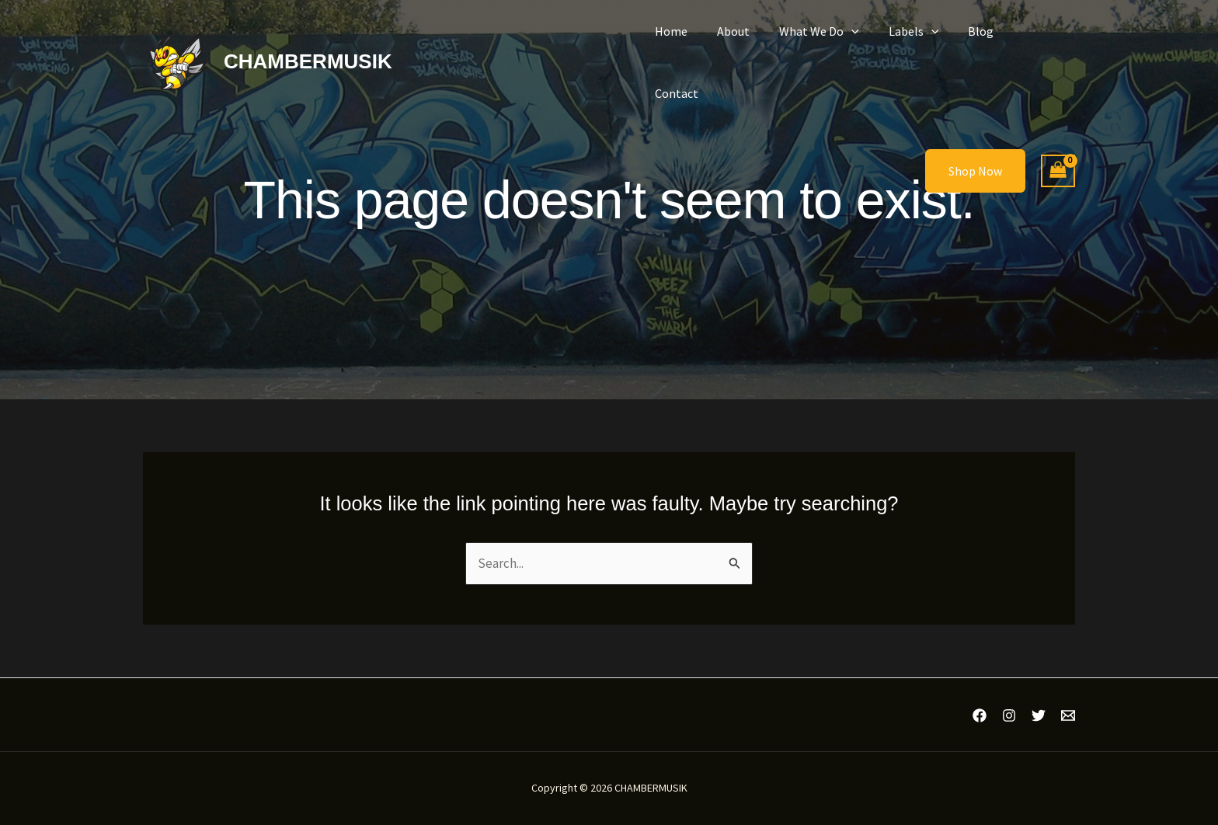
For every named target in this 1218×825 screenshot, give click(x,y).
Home (690, 46)
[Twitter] (1039, 715)
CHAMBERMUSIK (308, 45)
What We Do (829, 46)
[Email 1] (1068, 715)
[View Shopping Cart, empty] (1058, 138)
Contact (1041, 46)
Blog (981, 46)
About (748, 46)
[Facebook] (980, 715)
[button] (861, 46)
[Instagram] (1009, 715)
